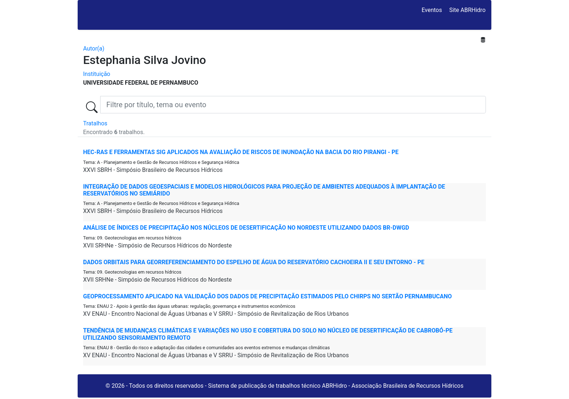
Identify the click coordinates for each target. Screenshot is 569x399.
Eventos (432, 10)
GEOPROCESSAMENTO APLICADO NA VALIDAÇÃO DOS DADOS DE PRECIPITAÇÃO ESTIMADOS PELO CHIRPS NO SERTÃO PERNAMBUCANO (267, 296)
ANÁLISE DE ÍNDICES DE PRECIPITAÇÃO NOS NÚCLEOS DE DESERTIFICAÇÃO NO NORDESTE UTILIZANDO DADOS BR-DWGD (246, 227)
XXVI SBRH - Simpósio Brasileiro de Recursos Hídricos (153, 169)
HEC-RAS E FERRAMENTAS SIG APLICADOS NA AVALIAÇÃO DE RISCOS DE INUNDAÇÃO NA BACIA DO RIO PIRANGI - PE (240, 152)
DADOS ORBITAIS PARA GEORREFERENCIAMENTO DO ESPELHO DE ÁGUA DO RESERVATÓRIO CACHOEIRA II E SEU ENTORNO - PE (253, 262)
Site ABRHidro (467, 10)
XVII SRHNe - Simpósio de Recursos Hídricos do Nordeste (157, 245)
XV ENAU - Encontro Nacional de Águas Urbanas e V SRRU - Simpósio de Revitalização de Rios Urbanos (216, 313)
